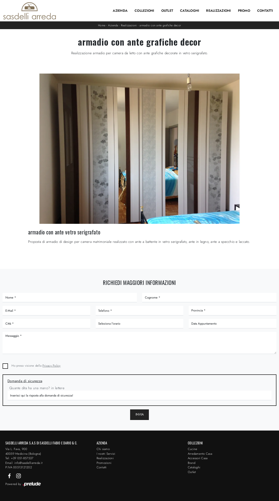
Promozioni (104, 463)
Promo (244, 10)
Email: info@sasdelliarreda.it (23, 463)
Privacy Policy (51, 365)
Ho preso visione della (35, 365)
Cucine (192, 449)
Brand (191, 463)
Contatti (265, 10)
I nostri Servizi (106, 453)
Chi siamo (103, 449)
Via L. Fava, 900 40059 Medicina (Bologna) (23, 451)
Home (101, 25)
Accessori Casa (198, 458)
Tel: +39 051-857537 (19, 458)
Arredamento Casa (200, 453)
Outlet (167, 10)
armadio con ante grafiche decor (160, 25)
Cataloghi (189, 10)
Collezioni (144, 10)
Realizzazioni (218, 10)
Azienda (120, 10)
